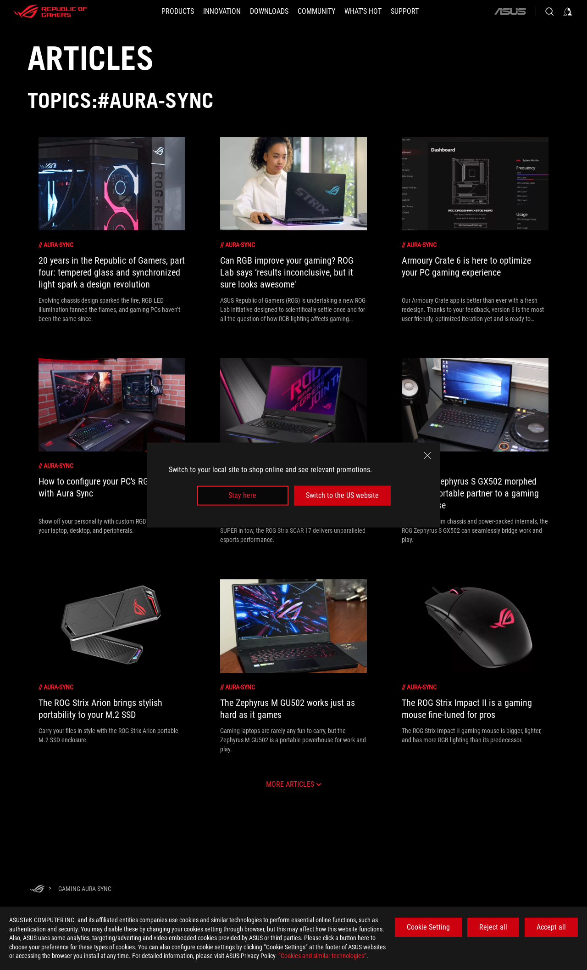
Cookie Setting (428, 927)
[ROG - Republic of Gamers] (50, 11)
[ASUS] (510, 11)
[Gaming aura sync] (84, 888)
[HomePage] (37, 889)
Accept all (551, 927)
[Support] (405, 11)
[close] (427, 455)
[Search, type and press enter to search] (549, 11)
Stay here (242, 495)
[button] (177, 11)
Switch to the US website (342, 495)
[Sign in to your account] (567, 11)
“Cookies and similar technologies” (322, 955)
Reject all (493, 927)
